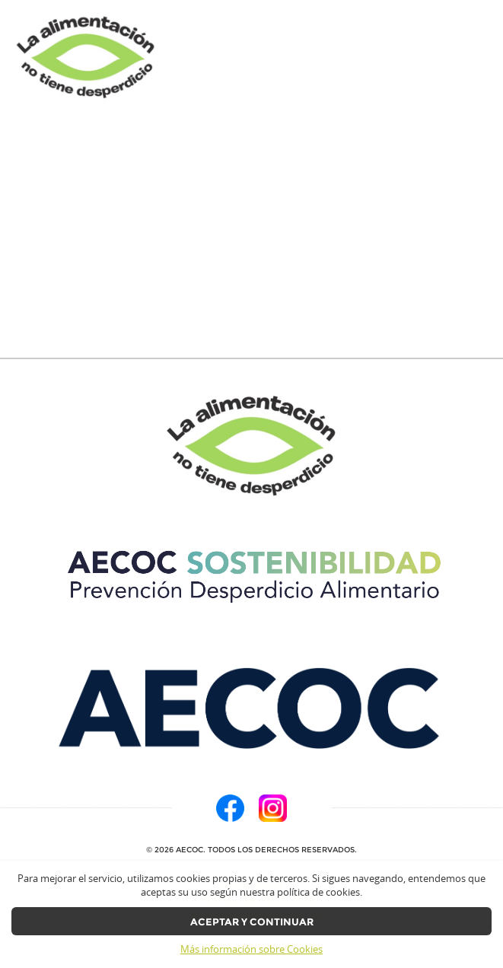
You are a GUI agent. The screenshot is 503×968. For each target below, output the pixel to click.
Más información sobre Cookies (251, 949)
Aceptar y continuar (252, 922)
